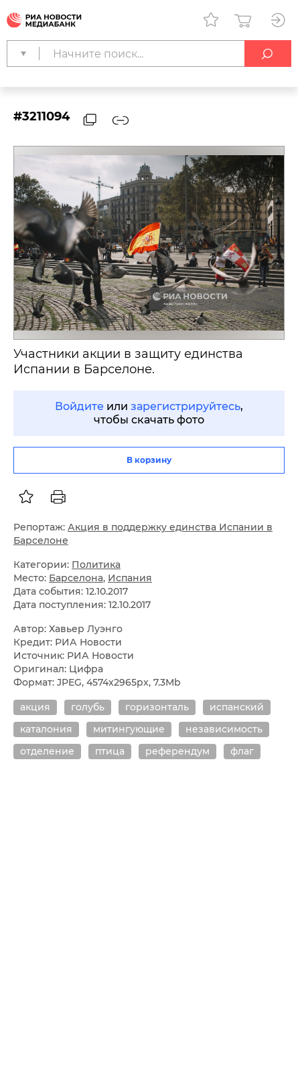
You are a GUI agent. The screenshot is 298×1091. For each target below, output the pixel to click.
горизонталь (157, 707)
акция (35, 707)
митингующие (129, 729)
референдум (177, 751)
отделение (47, 751)
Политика (96, 565)
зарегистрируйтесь (185, 406)
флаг (242, 751)
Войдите (79, 406)
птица (110, 751)
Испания (130, 578)
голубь (87, 707)
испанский (237, 707)
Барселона (76, 578)
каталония (46, 729)
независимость (224, 729)
